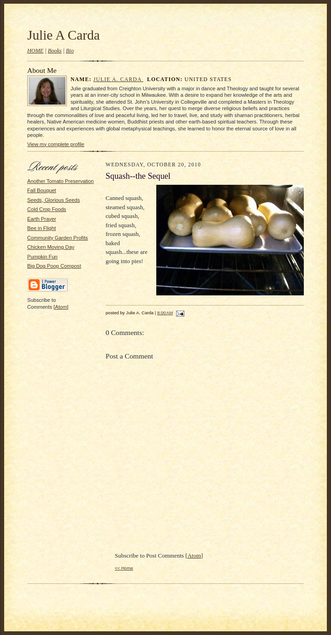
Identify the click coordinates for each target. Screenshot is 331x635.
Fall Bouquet (41, 190)
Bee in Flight (41, 228)
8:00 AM (165, 312)
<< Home (124, 567)
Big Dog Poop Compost (54, 266)
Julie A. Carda (118, 79)
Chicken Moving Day (50, 247)
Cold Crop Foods (46, 209)
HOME (35, 50)
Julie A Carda (63, 35)
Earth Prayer (41, 219)
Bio (70, 50)
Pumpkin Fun (42, 256)
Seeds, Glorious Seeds (53, 200)
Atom (61, 307)
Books (55, 50)
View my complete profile (55, 144)
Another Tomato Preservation (60, 181)
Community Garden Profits (57, 238)
